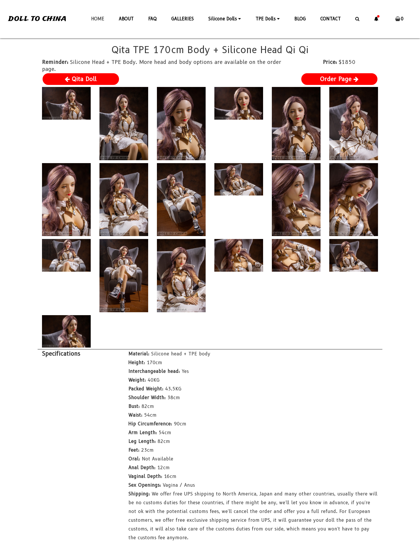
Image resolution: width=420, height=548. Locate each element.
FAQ (152, 19)
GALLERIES (182, 19)
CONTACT (330, 19)
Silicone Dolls (224, 19)
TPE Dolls (268, 19)
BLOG (300, 19)
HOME (97, 19)
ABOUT (126, 19)
